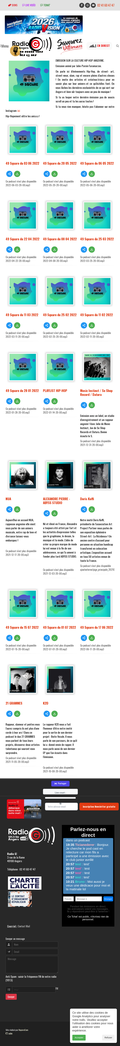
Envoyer (11, 997)
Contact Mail (24, 926)
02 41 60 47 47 (105, 5)
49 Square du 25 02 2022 (60, 314)
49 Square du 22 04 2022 (22, 238)
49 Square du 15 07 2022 (22, 627)
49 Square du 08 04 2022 (60, 238)
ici (19, 111)
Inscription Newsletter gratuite (99, 806)
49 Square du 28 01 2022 (22, 390)
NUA (8, 498)
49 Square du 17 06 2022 (96, 627)
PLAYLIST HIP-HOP (55, 390)
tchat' (45, 5)
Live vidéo (28, 5)
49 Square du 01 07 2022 (59, 627)
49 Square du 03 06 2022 (22, 163)
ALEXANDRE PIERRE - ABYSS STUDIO (56, 500)
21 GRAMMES (14, 703)
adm (9, 1033)
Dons (12, 5)
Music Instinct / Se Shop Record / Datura (96, 392)
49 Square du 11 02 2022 (96, 314)
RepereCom (23, 1029)
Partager (60, 783)
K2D (45, 703)
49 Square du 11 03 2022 (22, 314)
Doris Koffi (87, 498)
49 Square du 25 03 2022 (97, 238)
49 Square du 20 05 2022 (60, 163)
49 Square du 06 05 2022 (97, 163)
